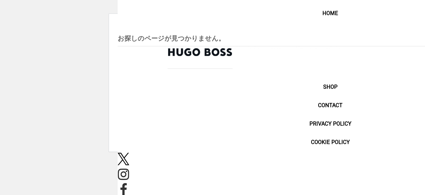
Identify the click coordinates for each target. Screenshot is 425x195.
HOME (323, 47)
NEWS (347, 47)
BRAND (405, 47)
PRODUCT (375, 47)
